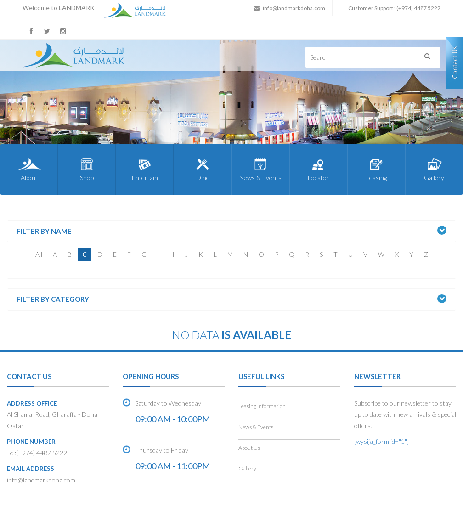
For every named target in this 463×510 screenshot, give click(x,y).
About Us (249, 447)
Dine (202, 169)
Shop (86, 169)
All (38, 254)
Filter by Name (44, 231)
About (28, 169)
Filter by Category (53, 299)
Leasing (376, 169)
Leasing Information (262, 405)
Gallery (434, 169)
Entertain (144, 169)
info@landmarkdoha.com (294, 8)
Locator (318, 169)
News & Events (260, 169)
